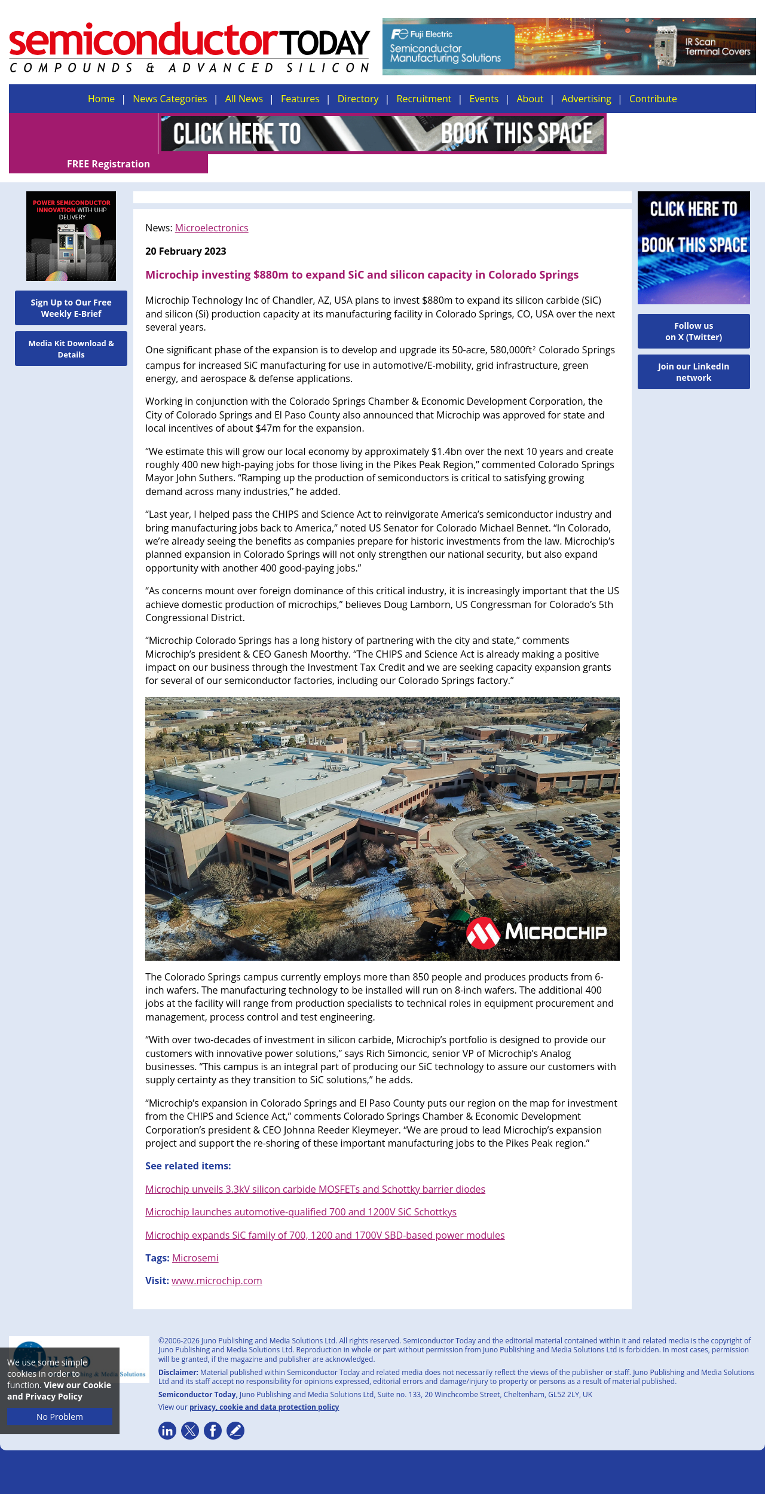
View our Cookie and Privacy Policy (59, 1390)
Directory (358, 98)
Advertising (586, 98)
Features (300, 98)
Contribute (653, 98)
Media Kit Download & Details (71, 330)
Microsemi (195, 1238)
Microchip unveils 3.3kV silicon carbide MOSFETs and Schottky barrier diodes (315, 1170)
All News (244, 98)
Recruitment (424, 98)
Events (483, 98)
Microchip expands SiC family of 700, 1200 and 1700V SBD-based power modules (324, 1216)
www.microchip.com (217, 1261)
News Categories (170, 98)
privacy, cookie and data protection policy (264, 1388)
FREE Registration (681, 133)
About (530, 98)
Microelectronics (212, 208)
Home (101, 98)
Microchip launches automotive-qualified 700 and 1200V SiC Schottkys (301, 1192)
